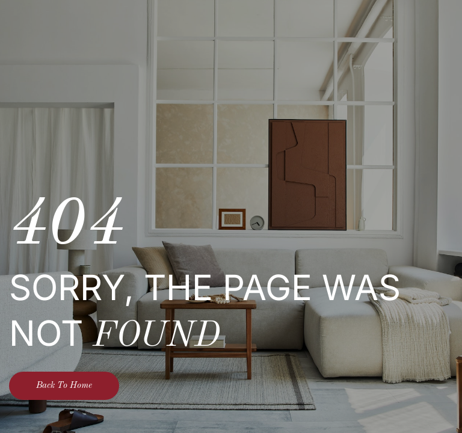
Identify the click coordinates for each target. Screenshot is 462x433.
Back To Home (64, 385)
